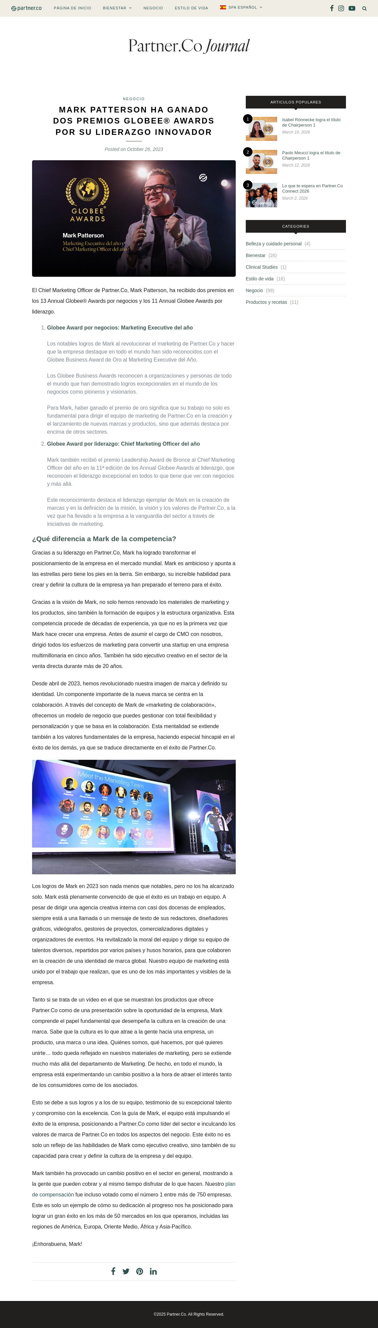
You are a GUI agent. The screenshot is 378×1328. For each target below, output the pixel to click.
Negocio (153, 8)
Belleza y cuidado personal (274, 243)
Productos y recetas (266, 302)
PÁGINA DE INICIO (72, 8)
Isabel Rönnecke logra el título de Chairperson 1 (311, 122)
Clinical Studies (262, 267)
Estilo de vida (191, 8)
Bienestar (115, 8)
